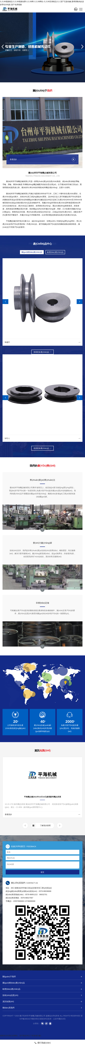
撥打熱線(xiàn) (42, 1043)
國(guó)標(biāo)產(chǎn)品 (31, 252)
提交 (42, 872)
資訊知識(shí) (42, 1001)
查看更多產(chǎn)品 (42, 352)
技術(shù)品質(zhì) (42, 995)
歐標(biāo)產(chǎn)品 (55, 252)
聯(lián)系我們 (42, 1008)
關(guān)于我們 (42, 976)
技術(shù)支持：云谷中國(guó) (52, 1019)
